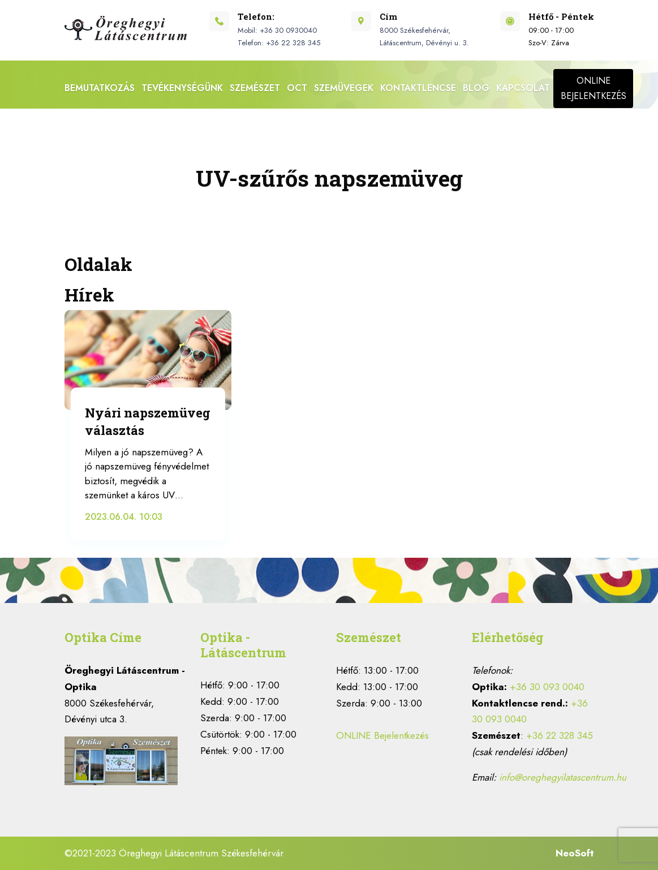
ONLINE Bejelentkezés (382, 735)
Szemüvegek (343, 87)
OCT (297, 87)
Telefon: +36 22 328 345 (279, 42)
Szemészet (255, 87)
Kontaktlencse (418, 87)
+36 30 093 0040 (547, 687)
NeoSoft (575, 853)
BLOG (476, 87)
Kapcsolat (523, 87)
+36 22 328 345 (559, 735)
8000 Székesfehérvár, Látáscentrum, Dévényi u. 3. (424, 36)
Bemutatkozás (99, 87)
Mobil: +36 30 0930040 (277, 30)
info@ (562, 777)
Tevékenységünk (182, 87)
